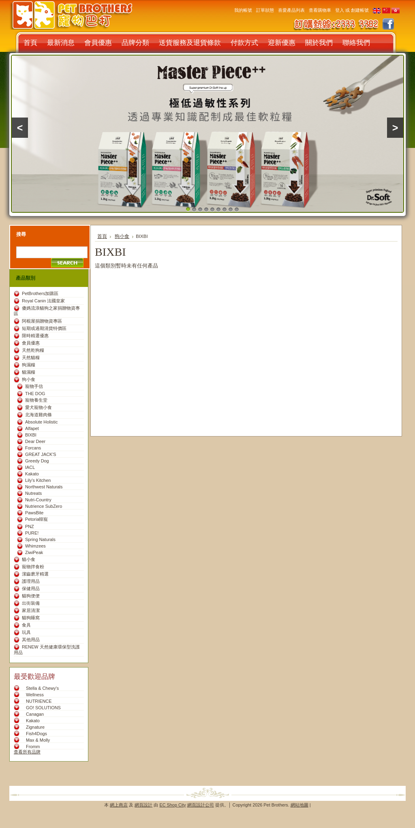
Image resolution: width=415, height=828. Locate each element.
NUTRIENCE (38, 701)
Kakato (32, 473)
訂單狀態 (265, 10)
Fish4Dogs (36, 733)
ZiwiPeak (34, 552)
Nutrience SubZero (43, 506)
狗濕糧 (28, 364)
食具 (26, 625)
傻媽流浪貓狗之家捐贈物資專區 (47, 311)
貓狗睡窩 (31, 617)
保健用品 (31, 588)
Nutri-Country (38, 499)
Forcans (33, 447)
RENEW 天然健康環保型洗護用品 (47, 649)
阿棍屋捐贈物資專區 (42, 321)
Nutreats (33, 493)
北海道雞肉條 (38, 414)
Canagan (35, 714)
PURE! (32, 533)
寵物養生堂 (36, 400)
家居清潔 (31, 610)
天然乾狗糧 (33, 350)
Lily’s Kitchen (38, 480)
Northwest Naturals (43, 486)
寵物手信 (34, 386)
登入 (339, 10)
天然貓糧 (31, 357)
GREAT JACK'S (40, 454)
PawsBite (34, 512)
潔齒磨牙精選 (35, 573)
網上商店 (119, 804)
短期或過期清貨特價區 (44, 328)
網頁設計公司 (200, 804)
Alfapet (32, 428)
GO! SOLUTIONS (43, 707)
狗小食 (28, 379)
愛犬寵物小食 (38, 407)
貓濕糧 (28, 372)
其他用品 (31, 639)
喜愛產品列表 (291, 10)
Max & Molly (38, 740)
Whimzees (35, 545)
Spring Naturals (40, 539)
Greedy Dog (37, 460)
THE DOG (35, 393)
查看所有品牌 (27, 751)
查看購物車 (320, 10)
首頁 (102, 236)
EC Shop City (172, 804)
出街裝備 (31, 603)
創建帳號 (360, 10)
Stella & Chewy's (42, 688)
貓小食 (28, 559)
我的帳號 (243, 10)
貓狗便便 (31, 595)
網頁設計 (143, 804)
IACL (30, 467)
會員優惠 (31, 342)
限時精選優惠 (35, 335)
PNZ (29, 526)
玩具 (26, 632)
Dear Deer (35, 441)
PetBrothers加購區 (40, 293)
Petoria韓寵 (36, 519)
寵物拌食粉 (33, 566)
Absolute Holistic (41, 421)
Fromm (33, 746)
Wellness (35, 694)
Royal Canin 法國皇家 (43, 300)
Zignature (35, 727)
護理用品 (31, 581)
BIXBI (30, 434)
